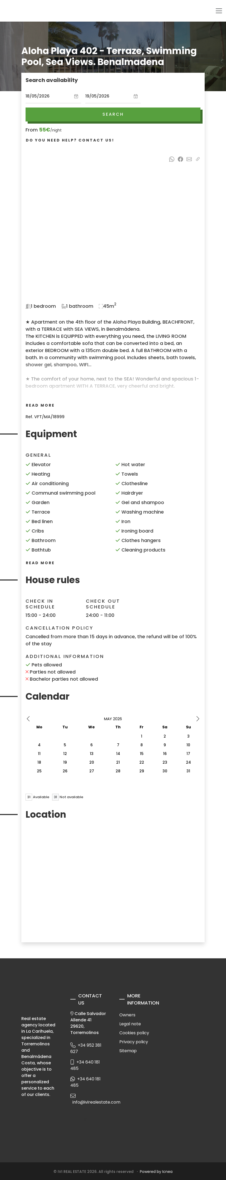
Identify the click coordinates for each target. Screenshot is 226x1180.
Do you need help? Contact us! (70, 140)
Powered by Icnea (156, 1171)
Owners (127, 1015)
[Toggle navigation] (219, 11)
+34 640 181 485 (85, 1065)
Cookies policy (134, 1033)
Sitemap (128, 1051)
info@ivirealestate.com (88, 1100)
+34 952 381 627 (85, 1048)
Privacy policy (133, 1042)
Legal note (130, 1024)
